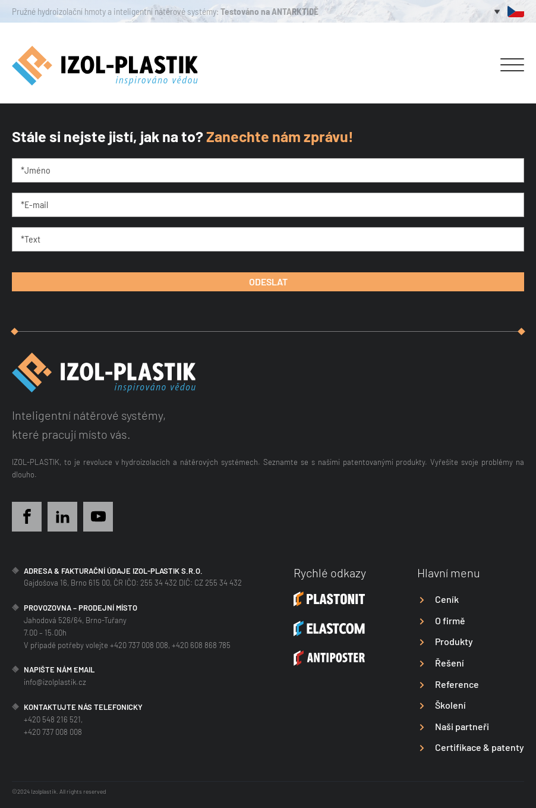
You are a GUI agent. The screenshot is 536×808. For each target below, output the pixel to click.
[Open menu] (512, 65)
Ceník (447, 599)
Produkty (454, 641)
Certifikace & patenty (479, 747)
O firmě (450, 620)
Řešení (449, 662)
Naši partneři (462, 726)
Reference (457, 684)
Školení (450, 704)
